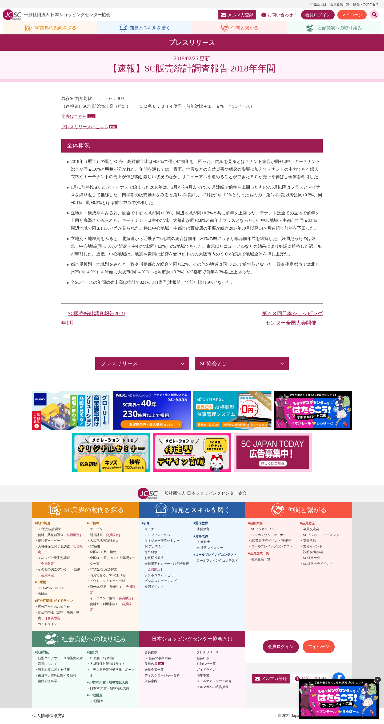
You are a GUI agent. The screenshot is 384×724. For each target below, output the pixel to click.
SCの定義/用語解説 (103, 569)
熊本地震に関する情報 (54, 670)
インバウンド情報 (112, 598)
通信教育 (203, 529)
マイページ (352, 15)
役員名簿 (151, 664)
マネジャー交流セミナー (162, 541)
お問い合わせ (277, 15)
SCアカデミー (155, 547)
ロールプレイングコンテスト (217, 561)
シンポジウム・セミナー (162, 575)
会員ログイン (318, 15)
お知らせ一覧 (206, 664)
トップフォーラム (157, 535)
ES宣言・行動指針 (103, 658)
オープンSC (98, 529)
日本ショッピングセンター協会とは (192, 639)
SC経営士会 (311, 558)
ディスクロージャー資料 (162, 676)
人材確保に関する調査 (60, 549)
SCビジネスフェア (264, 529)
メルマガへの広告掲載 (213, 687)
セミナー (151, 529)
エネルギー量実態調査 (54, 561)
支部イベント (154, 587)
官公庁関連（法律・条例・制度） (58, 615)
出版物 (42, 594)
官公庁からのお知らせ (54, 607)
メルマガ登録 (237, 15)
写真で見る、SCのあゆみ (108, 575)
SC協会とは (318, 4)
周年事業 (203, 676)
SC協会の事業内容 (158, 658)
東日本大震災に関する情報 (57, 676)
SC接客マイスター (210, 548)
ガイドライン (47, 624)
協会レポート (206, 658)
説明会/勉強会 (313, 552)
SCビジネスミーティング (321, 535)
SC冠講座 (96, 701)
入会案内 (151, 681)
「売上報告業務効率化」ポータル (112, 673)
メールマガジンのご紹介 (214, 681)
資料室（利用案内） (110, 607)
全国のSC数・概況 (103, 552)
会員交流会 (311, 529)
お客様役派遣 (154, 558)
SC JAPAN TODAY (51, 588)
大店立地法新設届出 (104, 541)
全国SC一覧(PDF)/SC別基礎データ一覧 (112, 561)
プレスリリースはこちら (84, 127)
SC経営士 (203, 542)
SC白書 (95, 547)
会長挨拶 (151, 652)
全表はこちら (74, 116)
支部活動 (309, 541)
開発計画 (106, 535)
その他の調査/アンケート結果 (59, 572)
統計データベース (50, 541)
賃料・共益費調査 (60, 535)
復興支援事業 (47, 681)
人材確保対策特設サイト (107, 664)
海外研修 (151, 552)
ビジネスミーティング (161, 581)
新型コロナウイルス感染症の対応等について (60, 661)
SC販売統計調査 (49, 529)
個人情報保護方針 (49, 716)
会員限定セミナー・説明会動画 (167, 567)
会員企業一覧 (339, 4)
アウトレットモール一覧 (107, 581)
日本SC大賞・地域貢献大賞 (109, 688)
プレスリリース (208, 652)
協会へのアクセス (366, 4)
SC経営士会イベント (318, 564)
